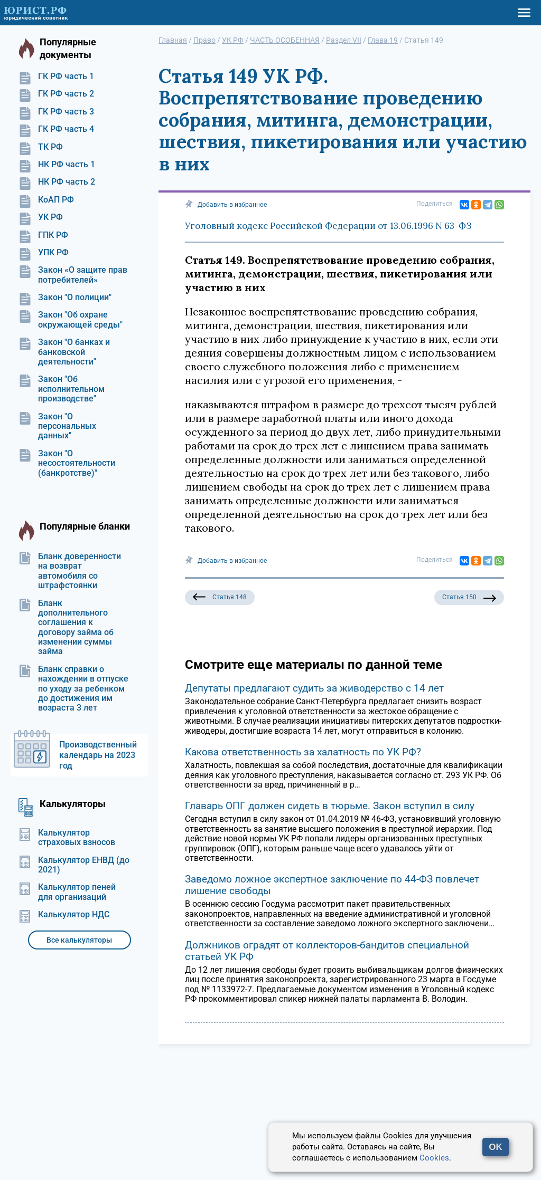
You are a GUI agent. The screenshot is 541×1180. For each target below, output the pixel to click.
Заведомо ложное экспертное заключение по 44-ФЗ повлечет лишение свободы (332, 885)
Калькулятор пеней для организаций (67, 891)
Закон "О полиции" (64, 297)
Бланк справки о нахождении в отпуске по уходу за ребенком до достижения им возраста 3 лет (73, 689)
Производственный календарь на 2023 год (98, 755)
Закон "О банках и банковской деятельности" (64, 352)
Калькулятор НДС (63, 914)
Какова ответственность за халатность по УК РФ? (303, 752)
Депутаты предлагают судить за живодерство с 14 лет (314, 688)
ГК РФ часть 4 (56, 129)
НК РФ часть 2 (56, 182)
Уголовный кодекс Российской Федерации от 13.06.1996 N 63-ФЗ (328, 226)
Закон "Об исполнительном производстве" (61, 389)
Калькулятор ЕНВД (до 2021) (73, 865)
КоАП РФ (46, 200)
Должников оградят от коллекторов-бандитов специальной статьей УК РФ (327, 951)
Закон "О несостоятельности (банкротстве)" (66, 463)
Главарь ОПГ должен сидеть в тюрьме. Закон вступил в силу (329, 806)
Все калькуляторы (79, 940)
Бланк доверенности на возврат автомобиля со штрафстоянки (69, 571)
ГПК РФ (43, 235)
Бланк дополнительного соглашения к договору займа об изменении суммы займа (66, 628)
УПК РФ (43, 252)
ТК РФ (40, 147)
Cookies (434, 1158)
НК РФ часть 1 (56, 164)
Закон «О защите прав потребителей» (72, 274)
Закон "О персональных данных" (57, 426)
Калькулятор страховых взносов (66, 837)
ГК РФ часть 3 (56, 112)
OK (495, 1147)
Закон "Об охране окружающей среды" (70, 319)
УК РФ (40, 217)
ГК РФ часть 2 (56, 94)
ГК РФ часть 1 (56, 76)
